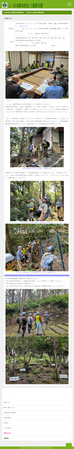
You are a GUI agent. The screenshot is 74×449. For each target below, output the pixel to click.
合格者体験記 (7, 417)
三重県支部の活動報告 (9, 412)
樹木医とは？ (7, 402)
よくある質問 (7, 428)
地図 (55, 23)
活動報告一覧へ (8, 18)
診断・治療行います (9, 407)
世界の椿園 (53, 28)
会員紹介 (5, 423)
